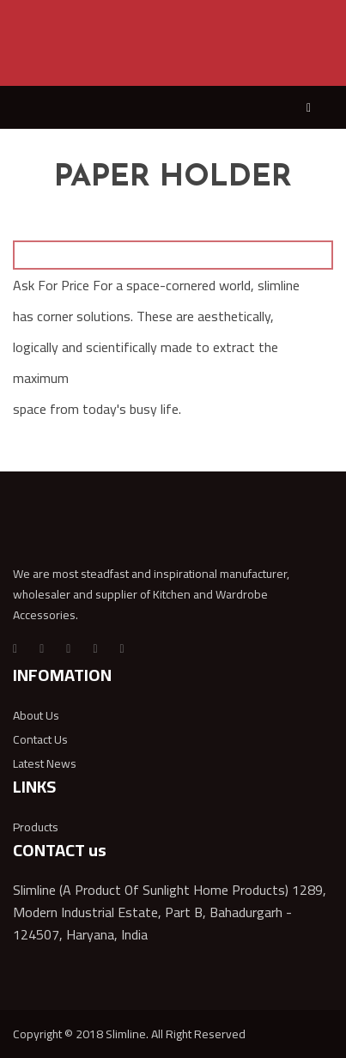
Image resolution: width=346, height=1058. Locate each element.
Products (35, 827)
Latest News (44, 763)
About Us (36, 715)
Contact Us (40, 739)
